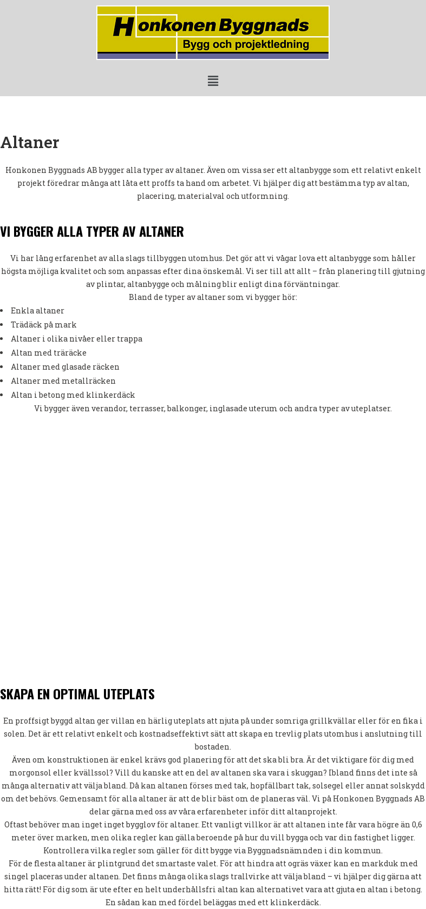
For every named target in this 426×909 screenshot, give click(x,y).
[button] (213, 81)
